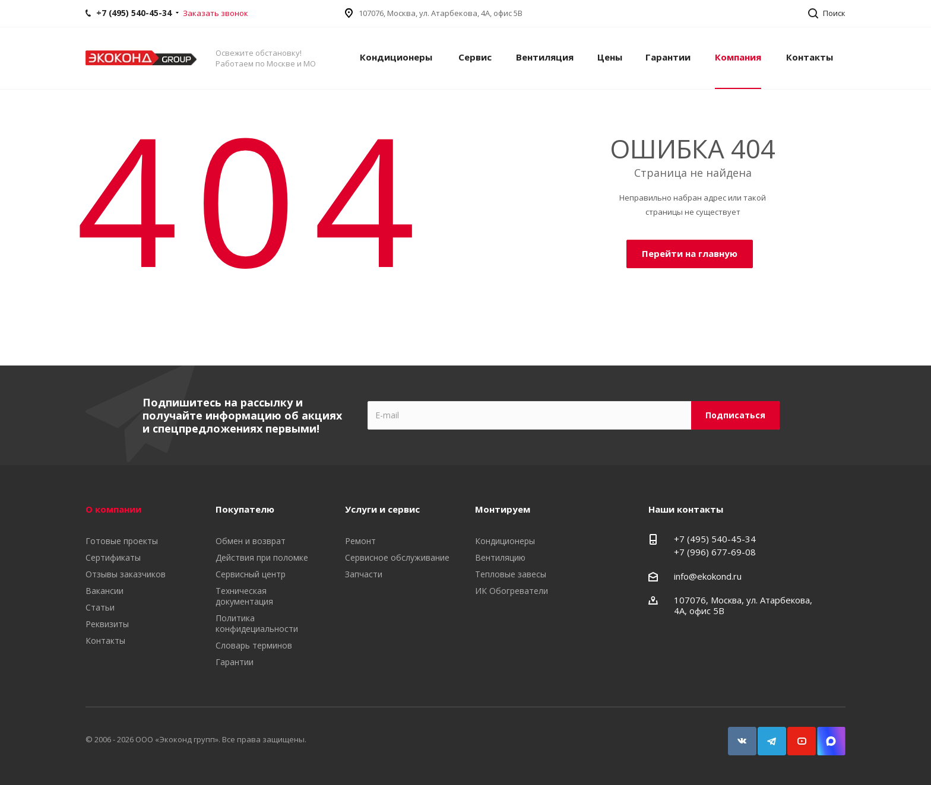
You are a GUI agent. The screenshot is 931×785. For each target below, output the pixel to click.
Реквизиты (107, 624)
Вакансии (105, 590)
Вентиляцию (500, 557)
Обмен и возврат (251, 540)
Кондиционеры (396, 57)
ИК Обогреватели (511, 590)
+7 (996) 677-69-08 (715, 552)
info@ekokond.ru (708, 576)
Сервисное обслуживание (397, 557)
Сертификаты (113, 557)
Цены (609, 57)
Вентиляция (545, 57)
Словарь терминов (254, 645)
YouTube (796, 735)
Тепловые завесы (510, 574)
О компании (113, 509)
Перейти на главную (689, 253)
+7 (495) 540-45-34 (715, 539)
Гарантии (668, 57)
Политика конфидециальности (257, 623)
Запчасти (363, 574)
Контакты (809, 57)
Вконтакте (737, 735)
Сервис (475, 57)
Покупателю (245, 509)
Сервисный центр (251, 574)
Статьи (100, 607)
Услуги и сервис (382, 509)
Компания (738, 57)
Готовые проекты (122, 540)
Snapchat (826, 735)
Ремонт (360, 540)
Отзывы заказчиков (126, 574)
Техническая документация (244, 596)
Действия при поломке (262, 557)
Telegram (766, 735)
